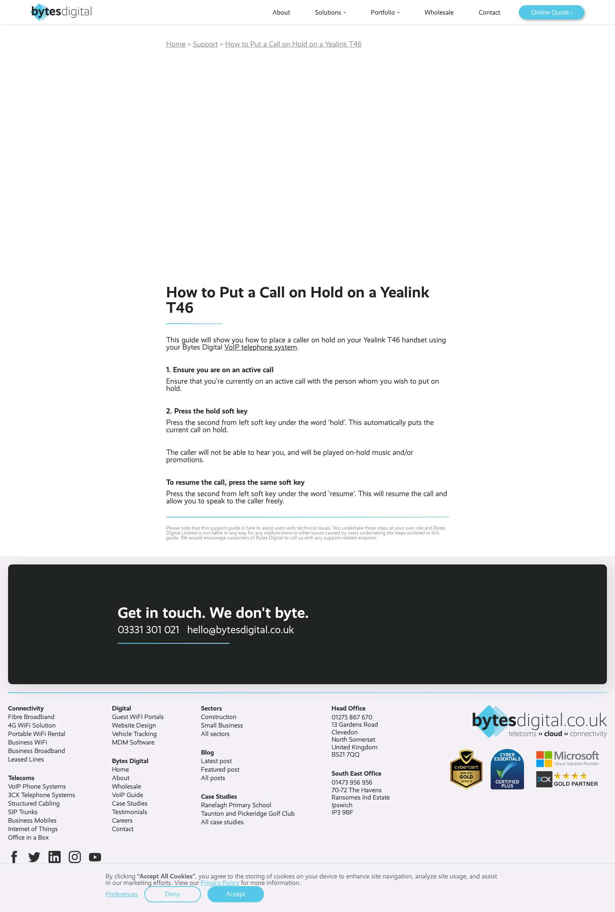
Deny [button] (172, 894)
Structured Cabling (34, 803)
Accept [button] (235, 894)
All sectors (215, 734)
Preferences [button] (122, 894)
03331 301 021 (148, 629)
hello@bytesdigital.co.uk (240, 629)
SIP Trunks (23, 812)
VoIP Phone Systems (37, 786)
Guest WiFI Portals (138, 717)
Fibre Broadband (31, 717)
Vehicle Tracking (134, 734)
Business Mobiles (32, 820)
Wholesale (126, 786)
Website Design (134, 725)
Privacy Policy (220, 883)
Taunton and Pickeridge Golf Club (248, 813)
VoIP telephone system (260, 347)
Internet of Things (33, 829)
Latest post (216, 761)
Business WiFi (27, 742)
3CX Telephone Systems (41, 795)
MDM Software (133, 742)
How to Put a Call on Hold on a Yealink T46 (293, 44)
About (120, 778)
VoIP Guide (127, 795)
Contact (122, 829)
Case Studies (130, 803)
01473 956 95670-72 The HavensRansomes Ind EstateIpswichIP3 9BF (361, 797)
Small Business (222, 725)
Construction (219, 717)
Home (176, 44)
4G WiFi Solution (32, 725)
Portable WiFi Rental (37, 734)
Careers (122, 820)
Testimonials (129, 812)
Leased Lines (26, 759)
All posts (213, 778)
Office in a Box (28, 837)
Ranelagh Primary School (236, 805)
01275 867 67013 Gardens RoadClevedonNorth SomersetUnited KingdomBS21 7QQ (355, 736)
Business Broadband (36, 751)
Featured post (220, 769)
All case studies (222, 822)
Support (205, 44)
